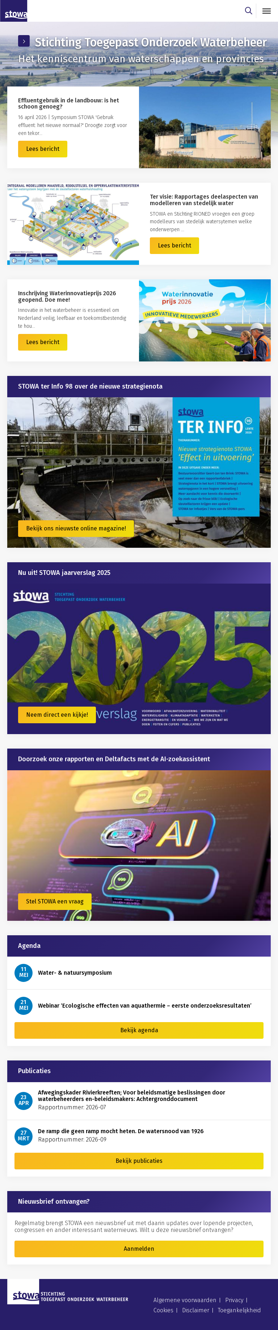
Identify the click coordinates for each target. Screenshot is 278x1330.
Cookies (163, 1310)
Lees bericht (42, 148)
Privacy (234, 1300)
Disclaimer (195, 1310)
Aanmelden (139, 1248)
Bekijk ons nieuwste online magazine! (76, 528)
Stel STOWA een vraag (55, 901)
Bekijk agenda (139, 1030)
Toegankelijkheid (239, 1310)
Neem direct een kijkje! (57, 714)
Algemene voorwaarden (184, 1300)
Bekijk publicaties (139, 1160)
